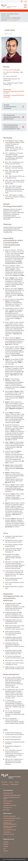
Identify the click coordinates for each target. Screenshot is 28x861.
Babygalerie (6, 809)
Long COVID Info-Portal (9, 829)
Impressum (4, 782)
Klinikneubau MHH (8, 793)
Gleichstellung (7, 803)
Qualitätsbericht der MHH (9, 805)
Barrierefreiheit (14, 784)
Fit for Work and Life (8, 834)
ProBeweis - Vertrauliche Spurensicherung (9, 827)
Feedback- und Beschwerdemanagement (10, 823)
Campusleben (7, 832)
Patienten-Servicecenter (9, 816)
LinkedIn (5, 850)
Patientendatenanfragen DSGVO (11, 818)
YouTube (5, 846)
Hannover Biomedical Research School (11, 798)
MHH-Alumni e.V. (7, 807)
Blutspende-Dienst (8, 801)
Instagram (6, 844)
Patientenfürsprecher (8, 820)
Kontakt (17, 782)
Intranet (11, 782)
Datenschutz (5, 784)
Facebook (5, 841)
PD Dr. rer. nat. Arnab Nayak (12, 69)
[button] (25, 5)
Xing (4, 848)
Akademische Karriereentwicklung (12, 795)
